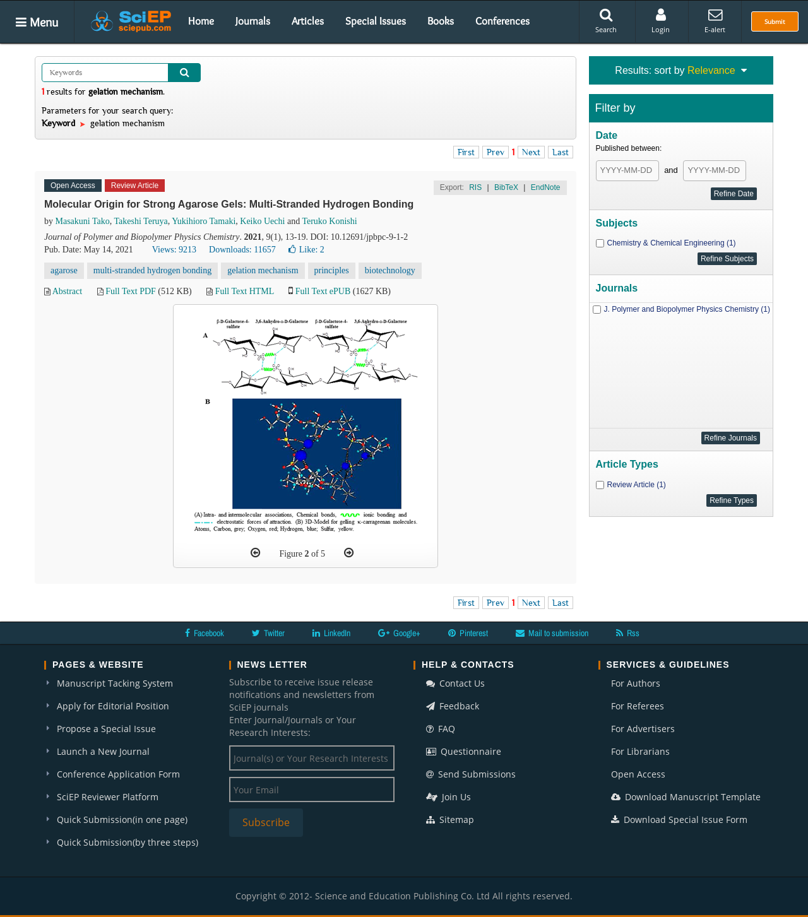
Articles (308, 21)
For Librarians (640, 751)
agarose (64, 270)
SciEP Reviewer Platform (107, 797)
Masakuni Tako (83, 221)
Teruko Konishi (329, 221)
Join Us (448, 797)
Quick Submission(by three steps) (127, 842)
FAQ (440, 729)
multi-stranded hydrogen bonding (152, 270)
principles (331, 270)
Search (606, 21)
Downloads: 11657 (242, 249)
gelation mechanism (262, 270)
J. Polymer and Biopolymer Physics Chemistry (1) (687, 309)
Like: (306, 249)
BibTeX (506, 187)
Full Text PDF (130, 291)
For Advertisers (643, 729)
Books (440, 21)
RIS (475, 187)
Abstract (67, 291)
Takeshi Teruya (141, 221)
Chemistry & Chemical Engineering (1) (671, 243)
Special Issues (375, 21)
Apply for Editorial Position (113, 706)
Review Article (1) (636, 484)
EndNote (546, 187)
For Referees (637, 706)
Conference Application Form (118, 774)
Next (531, 152)
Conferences (502, 21)
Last (560, 152)
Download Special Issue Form (679, 819)
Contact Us (455, 683)
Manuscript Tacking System (115, 683)
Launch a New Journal (103, 751)
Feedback (452, 706)
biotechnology (390, 270)
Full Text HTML (244, 291)
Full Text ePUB (322, 291)
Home (201, 21)
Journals (252, 21)
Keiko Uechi (262, 221)
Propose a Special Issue (106, 729)
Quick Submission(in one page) (122, 819)
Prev (495, 152)
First (466, 152)
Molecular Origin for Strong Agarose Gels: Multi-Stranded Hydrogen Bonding (228, 204)
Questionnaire (463, 751)
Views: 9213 (174, 249)
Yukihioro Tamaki (203, 221)
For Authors (635, 683)
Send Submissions (471, 774)
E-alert (714, 21)
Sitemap (450, 819)
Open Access (638, 774)
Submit (774, 21)
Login (660, 21)
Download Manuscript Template (686, 797)
